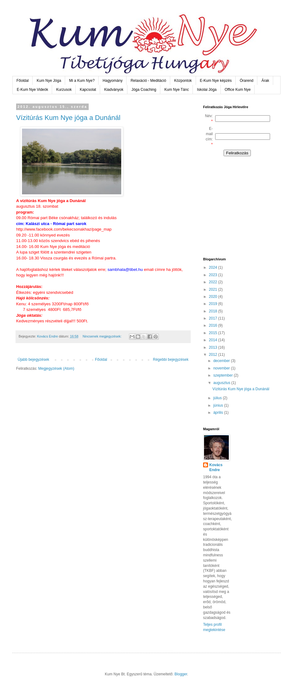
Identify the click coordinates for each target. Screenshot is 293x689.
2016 (213, 325)
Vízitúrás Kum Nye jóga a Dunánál (68, 117)
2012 (213, 354)
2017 (213, 318)
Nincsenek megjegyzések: (102, 336)
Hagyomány (112, 80)
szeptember (223, 375)
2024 (213, 267)
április (218, 412)
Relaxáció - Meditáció (148, 80)
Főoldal (22, 80)
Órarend (246, 80)
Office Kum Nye (238, 89)
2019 (213, 304)
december (222, 361)
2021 (213, 289)
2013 (213, 347)
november (222, 368)
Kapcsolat (88, 89)
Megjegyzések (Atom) (56, 368)
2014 (213, 340)
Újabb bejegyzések (33, 359)
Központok (183, 80)
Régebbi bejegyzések (171, 359)
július (218, 398)
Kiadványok (113, 89)
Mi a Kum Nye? (82, 80)
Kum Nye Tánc (176, 89)
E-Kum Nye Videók (32, 89)
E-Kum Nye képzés (216, 80)
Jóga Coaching (143, 89)
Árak (265, 80)
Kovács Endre (216, 467)
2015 (213, 333)
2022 (213, 282)
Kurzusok (64, 89)
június (218, 405)
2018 (213, 311)
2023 (213, 275)
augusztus (222, 383)
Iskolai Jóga (206, 89)
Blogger (181, 674)
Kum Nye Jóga (49, 80)
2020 (213, 296)
